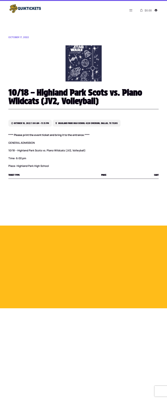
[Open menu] (131, 10)
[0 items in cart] (145, 10)
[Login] (156, 10)
